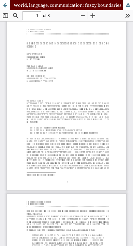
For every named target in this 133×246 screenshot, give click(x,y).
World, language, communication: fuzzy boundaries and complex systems (73, 5)
